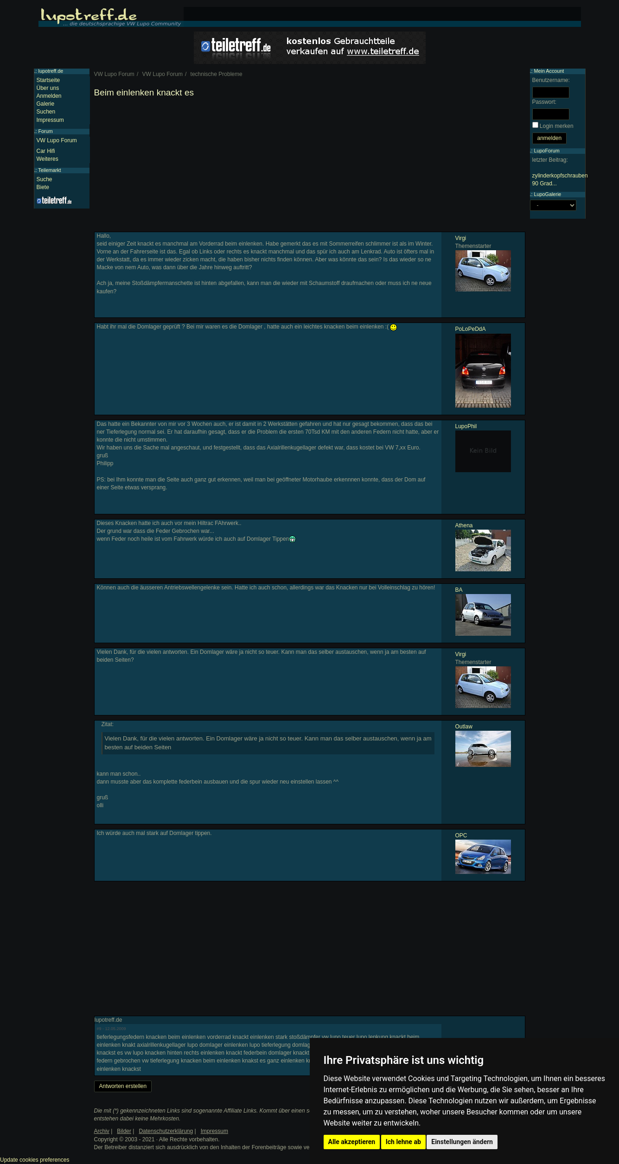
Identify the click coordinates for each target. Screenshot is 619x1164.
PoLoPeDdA (470, 329)
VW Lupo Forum (57, 140)
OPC (461, 835)
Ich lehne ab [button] (403, 1141)
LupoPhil (466, 426)
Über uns (48, 88)
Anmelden (49, 96)
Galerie (46, 104)
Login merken (557, 126)
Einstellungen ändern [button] (462, 1141)
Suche (44, 179)
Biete (43, 187)
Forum (45, 131)
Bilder (124, 1131)
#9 (99, 1028)
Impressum (50, 120)
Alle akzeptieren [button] (352, 1141)
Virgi (460, 238)
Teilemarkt (49, 170)
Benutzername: (551, 80)
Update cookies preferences (34, 1160)
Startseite (48, 80)
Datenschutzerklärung (166, 1131)
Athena (464, 525)
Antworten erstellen (123, 1086)
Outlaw (463, 726)
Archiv (101, 1131)
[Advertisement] (309, 167)
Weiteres (47, 159)
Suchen (46, 111)
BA (459, 590)
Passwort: (544, 102)
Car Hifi (46, 151)
